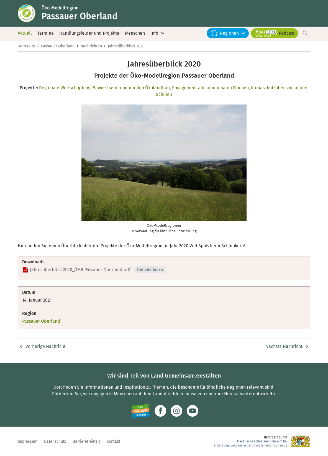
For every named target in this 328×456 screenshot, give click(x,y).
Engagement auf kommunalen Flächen (210, 87)
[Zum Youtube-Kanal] (192, 411)
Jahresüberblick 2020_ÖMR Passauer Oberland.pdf (80, 269)
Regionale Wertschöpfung (64, 87)
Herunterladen (150, 269)
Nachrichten (91, 46)
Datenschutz (55, 441)
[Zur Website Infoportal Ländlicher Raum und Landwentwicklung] (140, 411)
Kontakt (113, 441)
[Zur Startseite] (30, 13)
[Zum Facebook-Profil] (160, 411)
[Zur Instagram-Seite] (176, 411)
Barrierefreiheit (86, 441)
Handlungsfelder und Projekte (89, 33)
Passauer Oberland (58, 46)
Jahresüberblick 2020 (126, 46)
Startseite (26, 46)
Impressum (27, 441)
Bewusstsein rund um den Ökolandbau (131, 87)
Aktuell (25, 33)
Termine (45, 33)
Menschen (135, 33)
